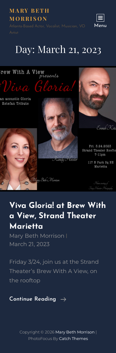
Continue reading (37, 299)
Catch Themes (73, 338)
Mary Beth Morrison (36, 235)
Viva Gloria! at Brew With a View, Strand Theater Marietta (57, 216)
